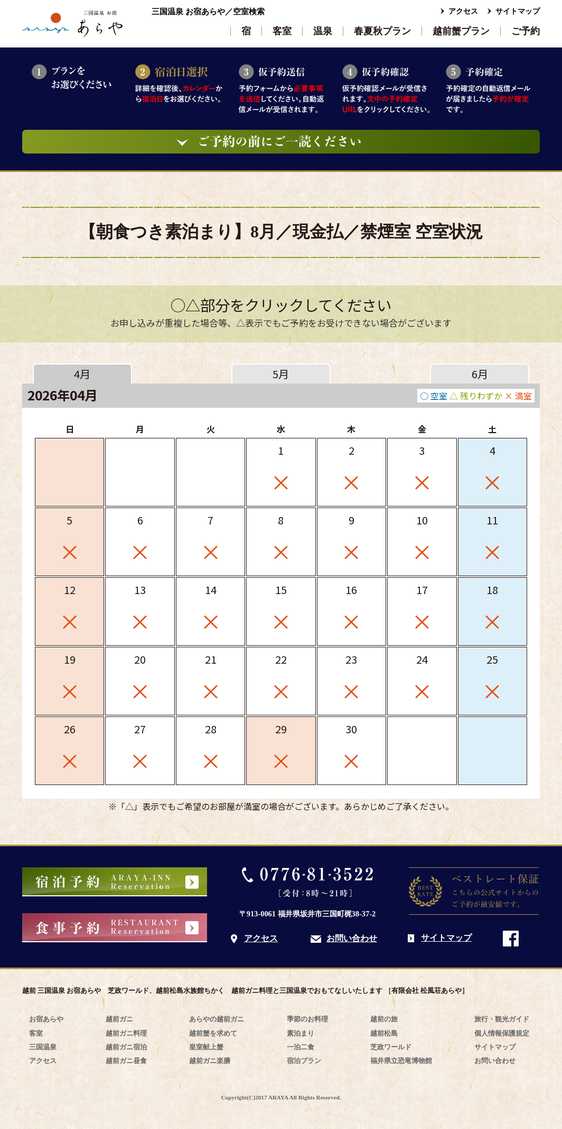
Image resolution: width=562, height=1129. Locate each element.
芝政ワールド (390, 1047)
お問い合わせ (351, 938)
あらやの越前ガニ (216, 1019)
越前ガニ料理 (126, 1033)
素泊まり (300, 1033)
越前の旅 (384, 1019)
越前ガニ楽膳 (209, 1061)
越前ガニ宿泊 (126, 1047)
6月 (480, 373)
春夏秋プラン (382, 31)
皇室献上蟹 (206, 1047)
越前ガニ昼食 (126, 1061)
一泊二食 (300, 1047)
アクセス (463, 11)
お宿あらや (46, 1019)
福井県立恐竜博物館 (401, 1061)
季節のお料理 (307, 1019)
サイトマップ (517, 11)
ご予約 (525, 31)
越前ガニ (119, 1019)
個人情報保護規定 (501, 1033)
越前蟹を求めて (213, 1033)
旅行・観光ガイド (501, 1019)
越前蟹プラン (461, 31)
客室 (282, 31)
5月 (281, 373)
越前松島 (384, 1033)
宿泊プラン (304, 1061)
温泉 (322, 31)
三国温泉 (43, 1047)
